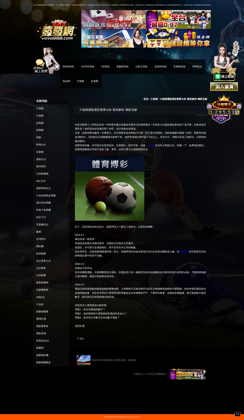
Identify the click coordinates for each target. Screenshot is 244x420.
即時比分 (197, 66)
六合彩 (40, 304)
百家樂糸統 (179, 66)
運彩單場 (41, 333)
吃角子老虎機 (43, 210)
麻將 (38, 231)
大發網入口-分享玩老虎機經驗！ (169, 374)
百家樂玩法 (42, 224)
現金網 (66, 81)
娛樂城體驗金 (43, 362)
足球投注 (41, 239)
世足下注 (41, 217)
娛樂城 (40, 347)
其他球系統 (161, 66)
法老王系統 (141, 66)
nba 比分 (41, 181)
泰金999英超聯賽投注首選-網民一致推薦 (106, 360)
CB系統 (105, 66)
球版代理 (184, 251)
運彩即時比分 (43, 188)
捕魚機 (40, 246)
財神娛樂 (41, 253)
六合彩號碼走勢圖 (46, 195)
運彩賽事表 (42, 326)
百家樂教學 (42, 289)
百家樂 (40, 152)
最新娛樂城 (42, 282)
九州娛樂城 (42, 173)
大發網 (80, 81)
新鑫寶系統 (122, 66)
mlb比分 (40, 297)
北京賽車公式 (43, 260)
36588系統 (68, 66)
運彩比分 (41, 159)
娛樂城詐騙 (42, 355)
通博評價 (41, 318)
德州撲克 (41, 166)
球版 (38, 137)
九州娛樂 (41, 275)
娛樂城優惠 (42, 311)
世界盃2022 (42, 340)
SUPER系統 (87, 66)
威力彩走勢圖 (43, 202)
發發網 (40, 130)
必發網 (94, 81)
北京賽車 (41, 268)
